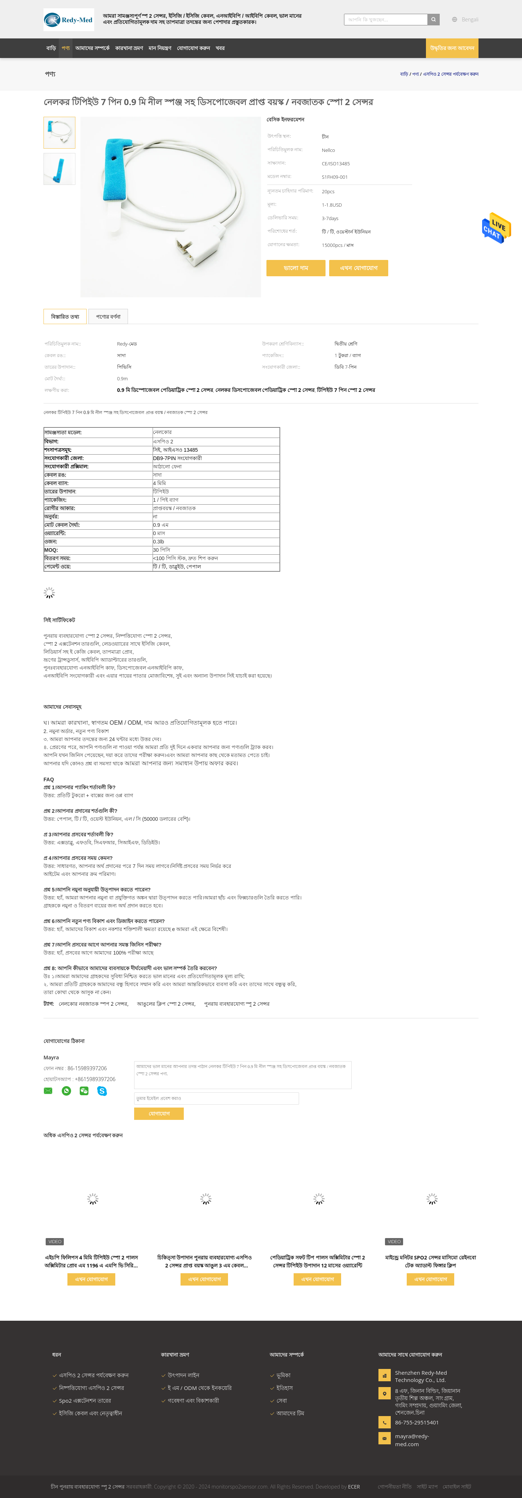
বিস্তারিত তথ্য (65, 316)
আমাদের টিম (287, 1413)
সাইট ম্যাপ (427, 1486)
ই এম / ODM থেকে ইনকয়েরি (196, 1387)
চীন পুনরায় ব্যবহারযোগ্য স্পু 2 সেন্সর (88, 1486)
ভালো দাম (296, 268)
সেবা (278, 1400)
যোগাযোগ (159, 1113)
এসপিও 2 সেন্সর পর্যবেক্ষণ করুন (90, 1375)
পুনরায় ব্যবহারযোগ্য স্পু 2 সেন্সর (237, 1003)
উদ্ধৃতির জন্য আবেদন (452, 48)
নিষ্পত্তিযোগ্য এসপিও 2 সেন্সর (88, 1387)
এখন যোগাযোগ (358, 268)
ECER (354, 1486)
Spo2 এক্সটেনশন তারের (81, 1400)
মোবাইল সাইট (457, 1486)
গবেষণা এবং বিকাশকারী (190, 1400)
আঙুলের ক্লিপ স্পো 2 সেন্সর (165, 1003)
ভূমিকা (280, 1375)
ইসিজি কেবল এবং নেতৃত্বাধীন (87, 1413)
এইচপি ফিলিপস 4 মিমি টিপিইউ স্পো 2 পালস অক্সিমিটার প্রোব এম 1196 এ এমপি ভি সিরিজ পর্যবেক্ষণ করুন (91, 1265)
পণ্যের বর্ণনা (108, 316)
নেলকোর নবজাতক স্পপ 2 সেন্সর (93, 1003)
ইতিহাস (281, 1387)
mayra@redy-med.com (412, 1440)
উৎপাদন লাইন (180, 1375)
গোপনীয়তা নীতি (395, 1486)
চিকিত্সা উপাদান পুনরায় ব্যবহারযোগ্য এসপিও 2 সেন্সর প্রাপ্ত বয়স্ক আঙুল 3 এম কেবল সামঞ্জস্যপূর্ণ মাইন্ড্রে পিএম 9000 (204, 1265)
